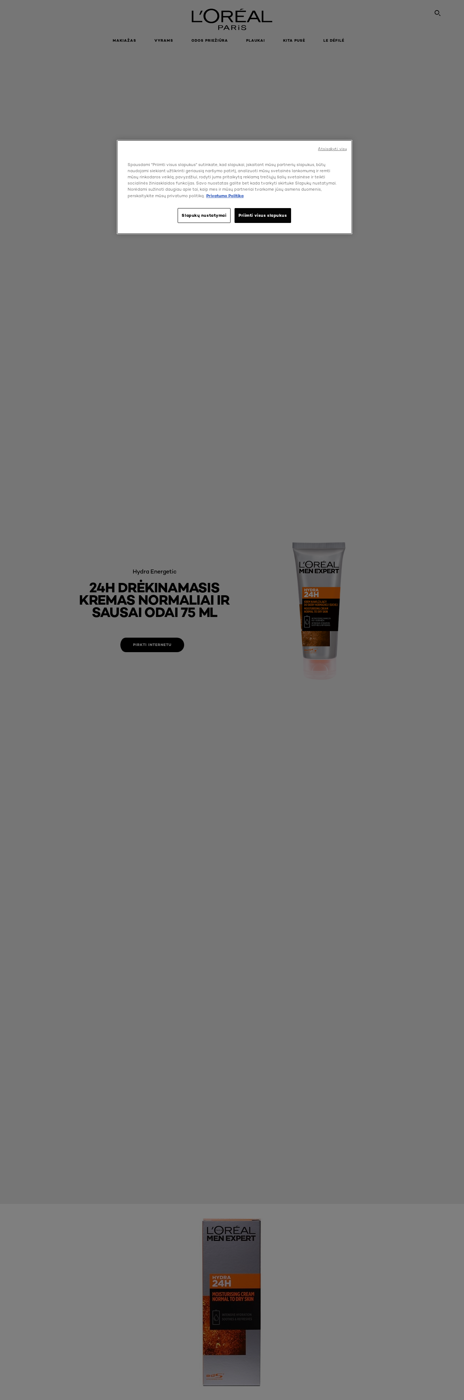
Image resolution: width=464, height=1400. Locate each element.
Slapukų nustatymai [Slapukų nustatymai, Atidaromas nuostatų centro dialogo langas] (204, 215)
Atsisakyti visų (332, 148)
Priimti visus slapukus (263, 215)
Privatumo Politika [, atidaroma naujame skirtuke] (225, 195)
